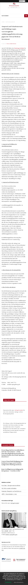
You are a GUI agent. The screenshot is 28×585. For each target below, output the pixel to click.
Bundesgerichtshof (19, 48)
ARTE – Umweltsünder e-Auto (9, 494)
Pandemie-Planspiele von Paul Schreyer (11, 491)
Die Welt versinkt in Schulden (9, 488)
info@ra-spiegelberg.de (11, 534)
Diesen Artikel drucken (11, 43)
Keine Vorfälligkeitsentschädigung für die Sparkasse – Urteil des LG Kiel (12, 470)
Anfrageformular (19, 410)
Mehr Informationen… (19, 582)
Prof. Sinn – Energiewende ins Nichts (11, 485)
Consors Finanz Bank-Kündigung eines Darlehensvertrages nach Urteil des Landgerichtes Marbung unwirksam (12, 463)
